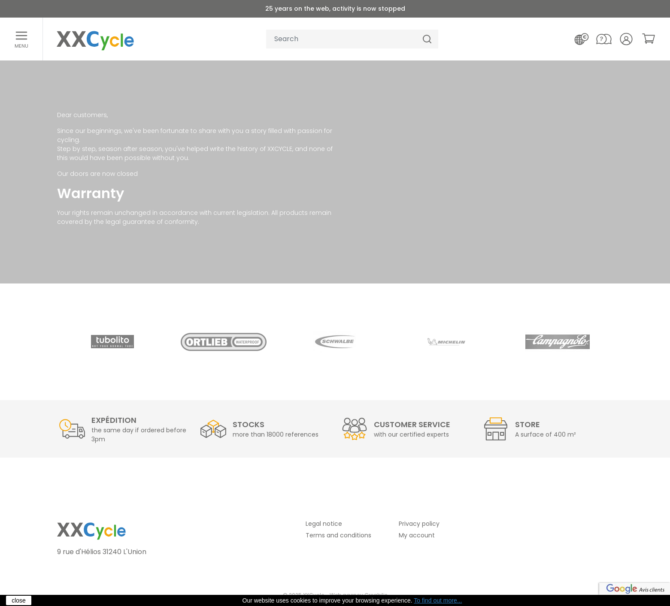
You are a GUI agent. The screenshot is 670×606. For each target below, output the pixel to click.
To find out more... (438, 600)
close (19, 600)
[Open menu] (21, 39)
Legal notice (324, 523)
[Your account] (626, 39)
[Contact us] (604, 39)
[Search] (427, 39)
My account (417, 535)
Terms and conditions (338, 535)
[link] (648, 38)
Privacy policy (419, 523)
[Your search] (341, 39)
